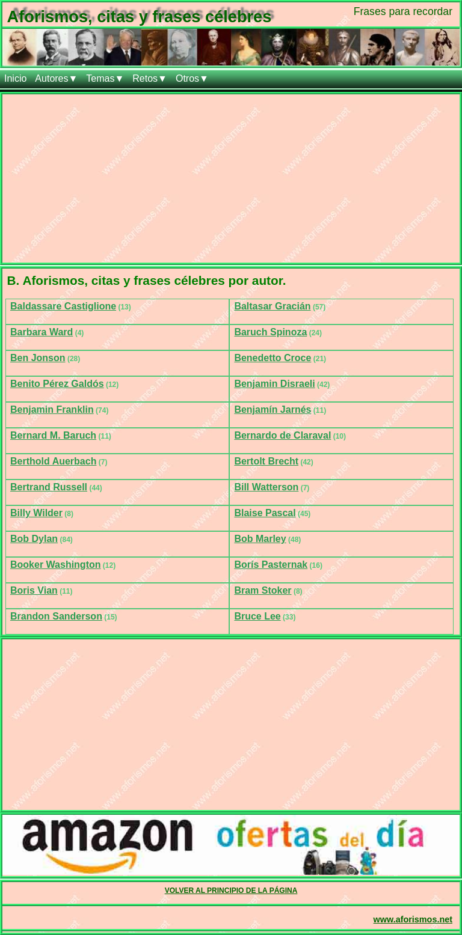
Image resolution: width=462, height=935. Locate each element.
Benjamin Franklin (52, 409)
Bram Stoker (262, 590)
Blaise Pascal (264, 513)
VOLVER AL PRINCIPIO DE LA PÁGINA (231, 890)
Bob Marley (260, 539)
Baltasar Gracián (272, 306)
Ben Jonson (38, 358)
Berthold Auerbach (53, 461)
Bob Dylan (34, 539)
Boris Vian (34, 590)
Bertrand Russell (48, 487)
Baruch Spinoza (270, 332)
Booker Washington (55, 564)
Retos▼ (149, 78)
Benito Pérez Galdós (57, 384)
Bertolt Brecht (266, 461)
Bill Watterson (266, 487)
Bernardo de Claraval (282, 435)
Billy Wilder (36, 513)
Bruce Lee (257, 616)
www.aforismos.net (413, 919)
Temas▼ (105, 78)
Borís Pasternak (270, 564)
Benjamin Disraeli (274, 384)
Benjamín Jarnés (272, 409)
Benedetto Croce (272, 358)
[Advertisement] (231, 178)
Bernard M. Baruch (53, 435)
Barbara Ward (41, 332)
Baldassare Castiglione (63, 306)
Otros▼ (192, 78)
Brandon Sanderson (56, 616)
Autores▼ (56, 78)
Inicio (15, 78)
